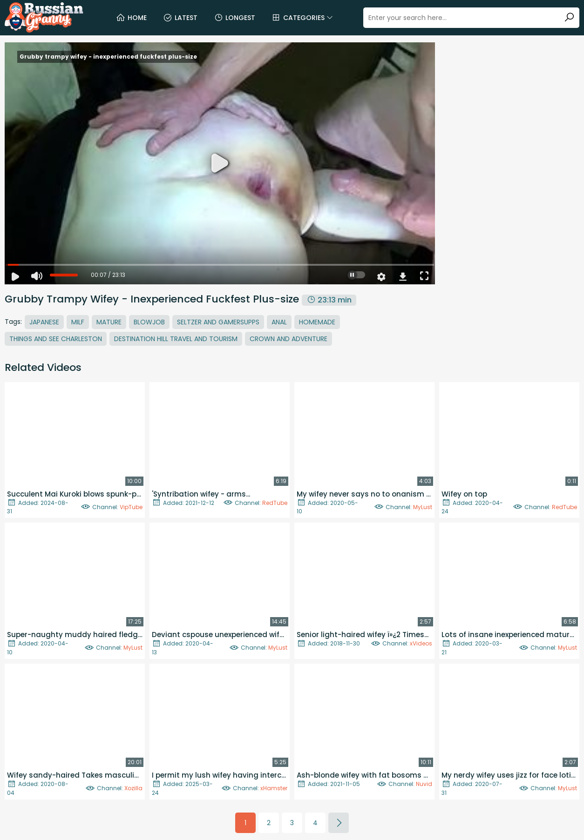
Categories (302, 17)
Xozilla (133, 788)
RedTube (274, 503)
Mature (109, 322)
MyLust (422, 507)
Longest (234, 17)
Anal (279, 322)
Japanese (44, 322)
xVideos (421, 643)
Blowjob (149, 322)
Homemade (317, 322)
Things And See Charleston (55, 338)
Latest (180, 17)
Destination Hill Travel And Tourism (176, 338)
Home (131, 17)
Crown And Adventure (288, 338)
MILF (77, 322)
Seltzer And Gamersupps (218, 322)
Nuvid (424, 784)
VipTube (131, 507)
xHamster (273, 788)
